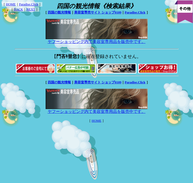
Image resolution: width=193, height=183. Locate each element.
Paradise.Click (28, 4)
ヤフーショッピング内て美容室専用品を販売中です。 (97, 40)
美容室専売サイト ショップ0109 (97, 12)
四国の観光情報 (59, 12)
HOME (11, 4)
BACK (18, 9)
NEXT (30, 9)
